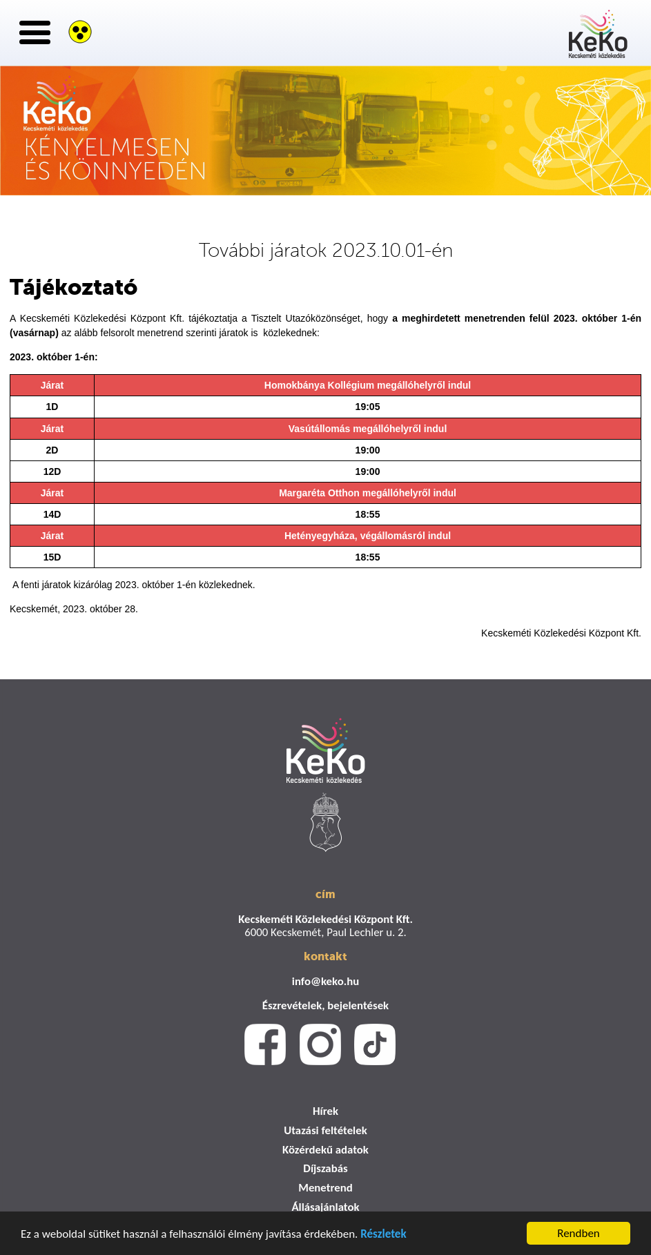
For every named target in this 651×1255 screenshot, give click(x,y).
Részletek (383, 1236)
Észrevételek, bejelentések (325, 1005)
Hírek (325, 1111)
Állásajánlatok (325, 1207)
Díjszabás (325, 1168)
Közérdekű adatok (325, 1149)
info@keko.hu (325, 981)
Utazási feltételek (325, 1130)
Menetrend (325, 1187)
